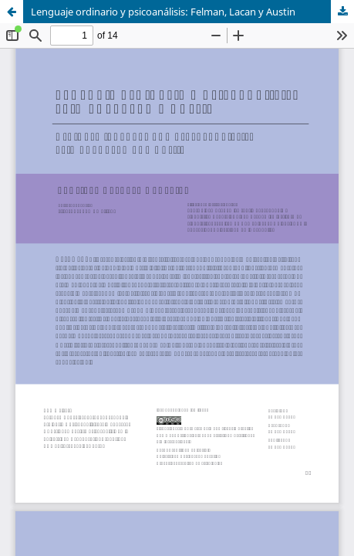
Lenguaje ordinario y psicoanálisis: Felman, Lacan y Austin (163, 12)
